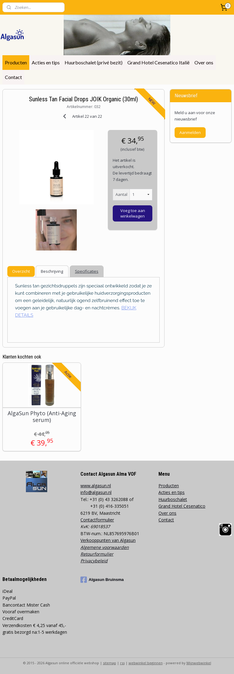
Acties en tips (46, 62)
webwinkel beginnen (146, 663)
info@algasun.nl (96, 492)
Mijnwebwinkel (198, 663)
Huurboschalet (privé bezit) (93, 62)
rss (122, 663)
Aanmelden (190, 132)
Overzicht (21, 271)
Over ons (203, 62)
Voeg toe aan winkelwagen (132, 212)
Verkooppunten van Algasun (108, 540)
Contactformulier (97, 520)
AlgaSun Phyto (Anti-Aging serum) (42, 416)
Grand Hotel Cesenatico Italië (158, 62)
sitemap (109, 663)
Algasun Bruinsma (102, 579)
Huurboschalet (172, 499)
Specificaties (86, 271)
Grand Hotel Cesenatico (181, 506)
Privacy (87, 561)
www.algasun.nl (95, 485)
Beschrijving (52, 271)
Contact (13, 77)
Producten (16, 62)
